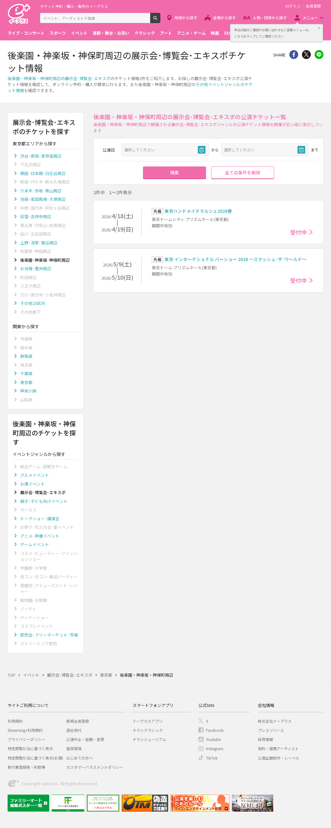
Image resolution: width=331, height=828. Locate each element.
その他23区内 (32, 303)
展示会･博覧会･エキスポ (87, 78)
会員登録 (313, 6)
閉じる (319, 28)
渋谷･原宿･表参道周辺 (41, 156)
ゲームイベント (34, 544)
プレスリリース (271, 730)
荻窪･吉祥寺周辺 (35, 216)
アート (166, 33)
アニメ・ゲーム (191, 33)
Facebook (214, 730)
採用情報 (265, 739)
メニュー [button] (310, 17)
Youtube (213, 739)
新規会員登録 (77, 721)
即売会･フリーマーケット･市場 (49, 635)
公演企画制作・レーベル (278, 758)
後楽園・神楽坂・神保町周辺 (34, 78)
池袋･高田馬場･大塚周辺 (43, 199)
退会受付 (73, 730)
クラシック (144, 33)
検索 (174, 172)
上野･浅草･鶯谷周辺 (38, 243)
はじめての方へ (79, 758)
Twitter (306, 54)
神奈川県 (28, 391)
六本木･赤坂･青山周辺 (41, 191)
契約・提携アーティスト (278, 748)
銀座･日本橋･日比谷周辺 (43, 173)
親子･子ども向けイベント (44, 501)
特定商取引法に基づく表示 (30, 748)
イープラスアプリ (148, 721)
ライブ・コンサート (26, 33)
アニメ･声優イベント (39, 536)
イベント (79, 33)
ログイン (292, 6)
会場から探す (224, 17)
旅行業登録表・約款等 (26, 767)
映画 (215, 33)
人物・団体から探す (270, 17)
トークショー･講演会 (39, 519)
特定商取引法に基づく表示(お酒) (35, 758)
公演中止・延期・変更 (85, 739)
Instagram (214, 748)
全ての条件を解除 (242, 172)
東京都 (26, 382)
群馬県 (26, 356)
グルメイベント (34, 475)
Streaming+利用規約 (25, 730)
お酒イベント (32, 484)
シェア (293, 54)
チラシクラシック (148, 730)
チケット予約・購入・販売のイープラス (74, 6)
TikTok (211, 758)
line (319, 54)
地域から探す (185, 17)
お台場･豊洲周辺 (35, 268)
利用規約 (15, 721)
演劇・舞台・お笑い (110, 33)
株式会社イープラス (275, 721)
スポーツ (58, 33)
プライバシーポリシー (26, 739)
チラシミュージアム (149, 739)
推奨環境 (73, 748)
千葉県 (26, 373)
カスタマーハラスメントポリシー (94, 767)
